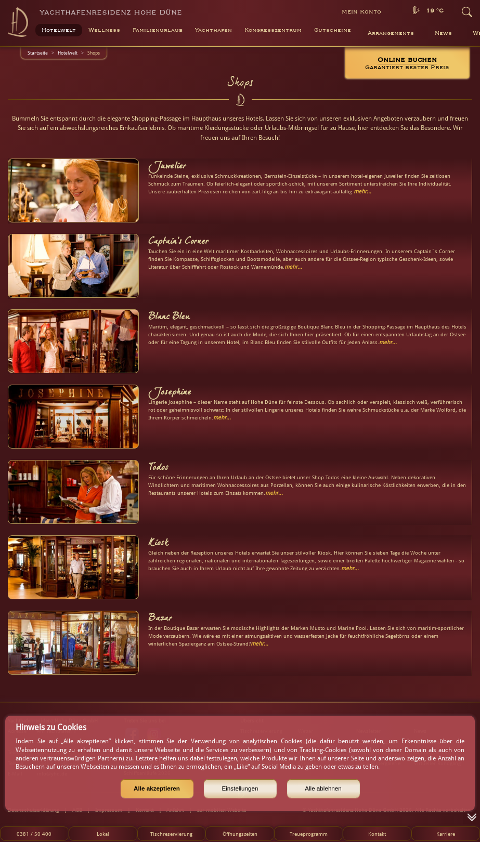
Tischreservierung (171, 834)
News (443, 33)
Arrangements (391, 33)
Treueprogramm (309, 834)
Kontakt (377, 834)
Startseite (38, 53)
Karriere (445, 834)
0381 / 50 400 (34, 834)
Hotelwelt (67, 53)
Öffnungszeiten (240, 834)
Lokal (103, 834)
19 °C (435, 10)
